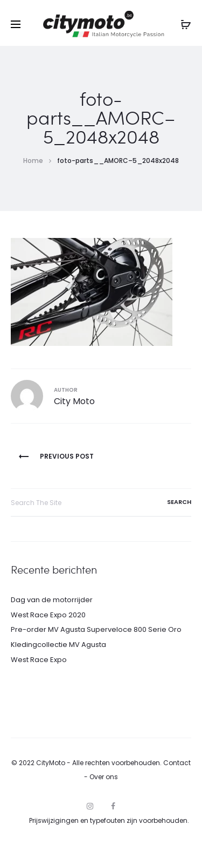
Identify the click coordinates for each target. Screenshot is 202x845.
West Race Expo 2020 (48, 615)
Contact (177, 762)
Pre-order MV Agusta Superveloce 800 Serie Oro (96, 629)
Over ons (103, 776)
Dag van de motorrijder (52, 600)
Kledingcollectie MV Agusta (58, 644)
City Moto (74, 401)
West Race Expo (39, 660)
